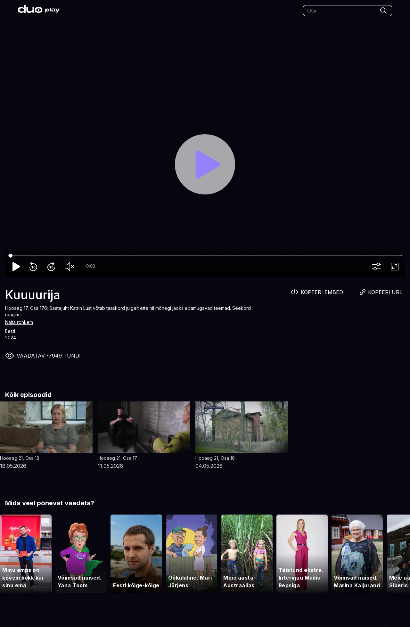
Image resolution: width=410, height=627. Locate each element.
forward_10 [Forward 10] (52, 266)
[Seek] (205, 256)
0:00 (90, 266)
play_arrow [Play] (16, 266)
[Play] (205, 164)
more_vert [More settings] (378, 266)
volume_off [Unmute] (70, 266)
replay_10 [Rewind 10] (34, 266)
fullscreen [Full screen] (396, 266)
